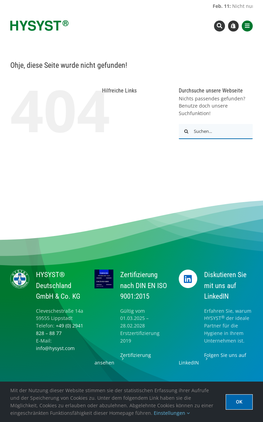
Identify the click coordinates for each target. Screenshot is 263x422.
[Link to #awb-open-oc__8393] (219, 26)
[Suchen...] (216, 131)
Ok (239, 402)
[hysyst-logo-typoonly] (39, 22)
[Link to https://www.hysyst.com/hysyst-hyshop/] (233, 26)
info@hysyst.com (55, 348)
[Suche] (186, 131)
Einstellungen (172, 413)
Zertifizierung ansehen (123, 359)
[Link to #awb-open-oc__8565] (247, 26)
